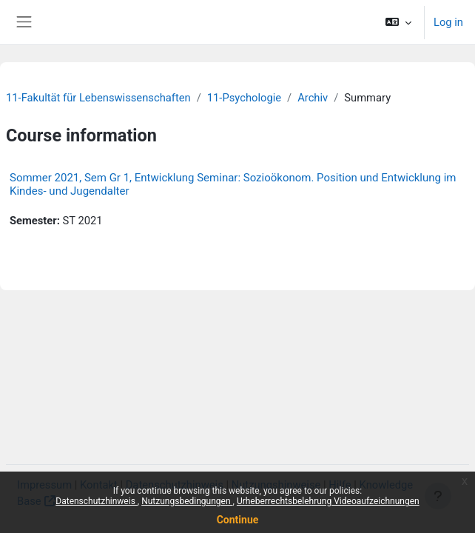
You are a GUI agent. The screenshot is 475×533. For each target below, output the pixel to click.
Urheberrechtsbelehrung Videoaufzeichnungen (328, 501)
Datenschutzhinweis (96, 501)
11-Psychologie (244, 97)
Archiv (312, 97)
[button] (398, 22)
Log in (448, 22)
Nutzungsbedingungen (186, 501)
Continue (238, 520)
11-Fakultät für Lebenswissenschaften (98, 97)
